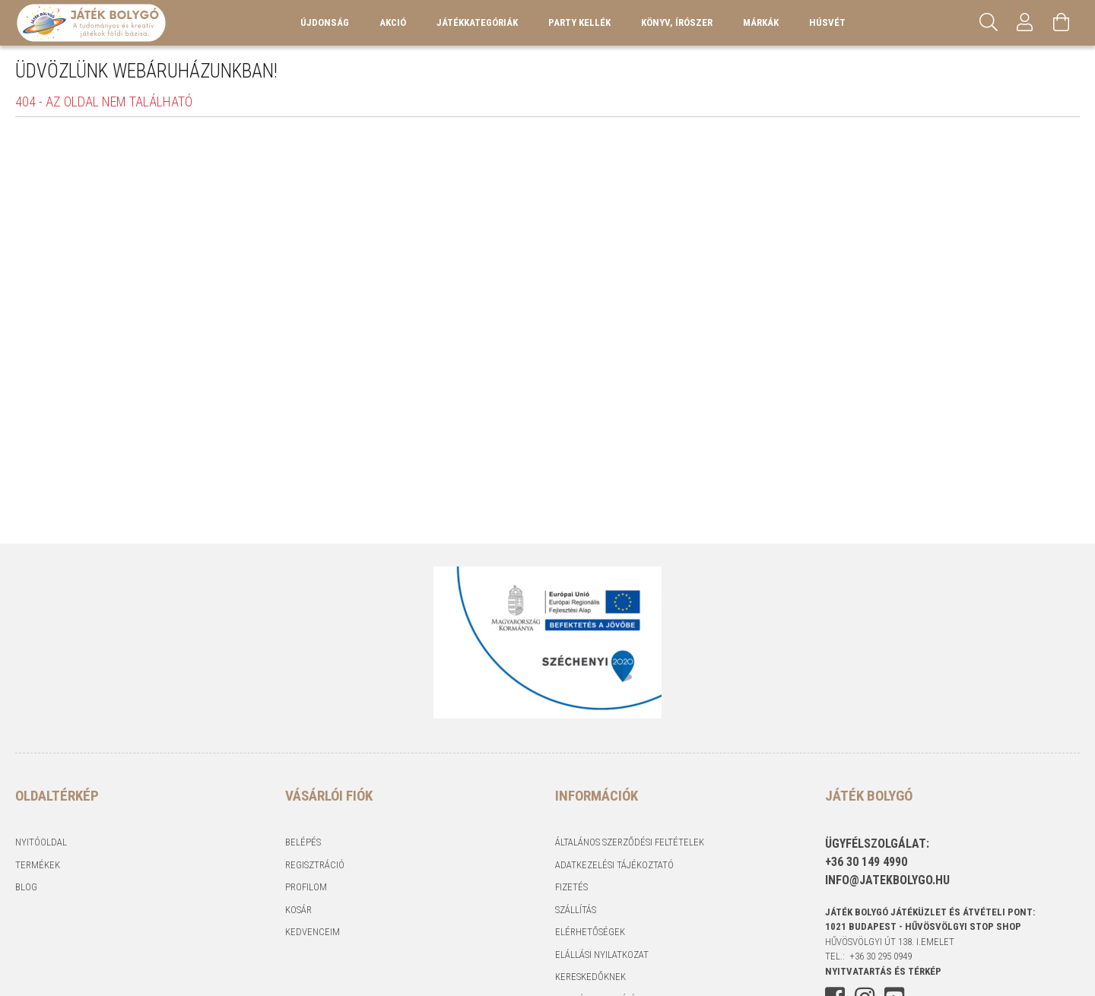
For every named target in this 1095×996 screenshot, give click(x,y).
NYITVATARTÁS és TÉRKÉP (883, 971)
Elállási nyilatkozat (602, 954)
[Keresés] (988, 23)
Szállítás (575, 909)
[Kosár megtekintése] (1061, 23)
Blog (26, 887)
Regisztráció (314, 865)
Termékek (37, 865)
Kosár (298, 909)
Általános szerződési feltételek (629, 842)
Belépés (303, 842)
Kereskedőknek (590, 976)
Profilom (306, 887)
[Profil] (1025, 23)
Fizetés (571, 887)
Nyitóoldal (41, 842)
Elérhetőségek (590, 931)
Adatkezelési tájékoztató (614, 865)
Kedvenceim (312, 931)
